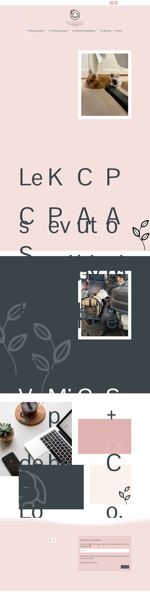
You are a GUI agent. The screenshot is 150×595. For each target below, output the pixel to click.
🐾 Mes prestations (36, 31)
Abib (86, 264)
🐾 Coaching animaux (58, 31)
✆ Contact (117, 31)
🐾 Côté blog (105, 31)
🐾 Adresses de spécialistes (83, 31)
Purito (60, 264)
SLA (26, 303)
